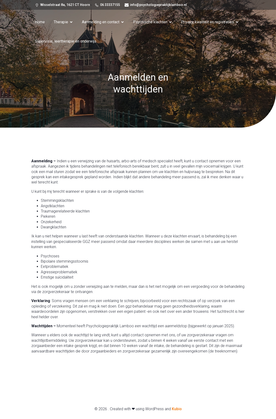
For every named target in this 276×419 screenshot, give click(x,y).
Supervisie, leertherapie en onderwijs (65, 41)
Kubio (177, 409)
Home (40, 22)
